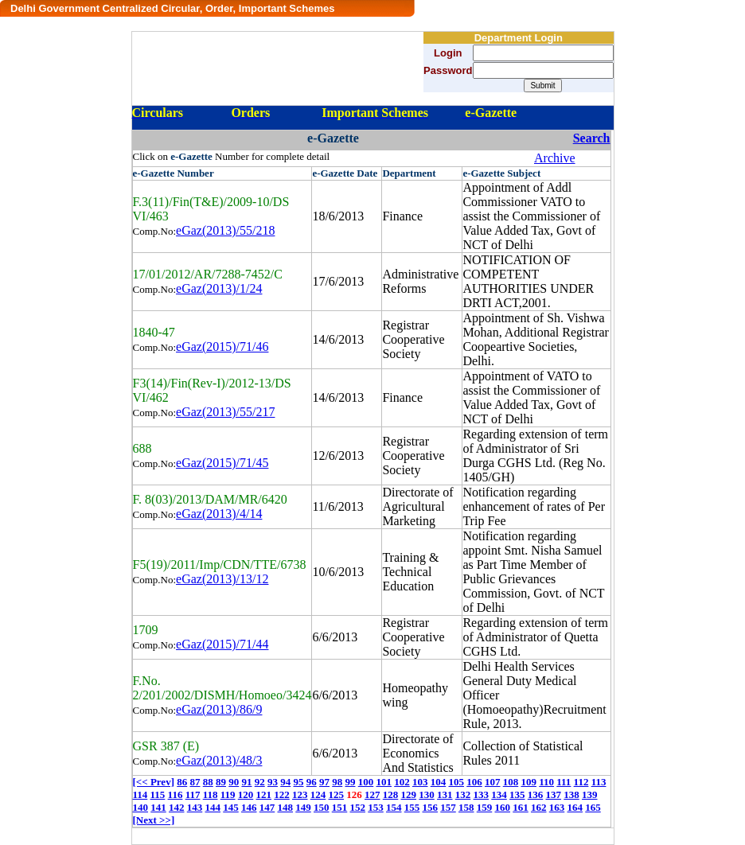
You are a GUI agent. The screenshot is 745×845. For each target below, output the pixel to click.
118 (210, 794)
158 (466, 807)
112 (581, 782)
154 (394, 807)
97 (324, 782)
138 (571, 794)
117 (193, 794)
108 (511, 782)
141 (158, 807)
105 (456, 782)
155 (412, 807)
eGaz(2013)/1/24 (219, 288)
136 (536, 794)
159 (485, 807)
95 (298, 782)
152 (358, 807)
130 (427, 794)
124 (318, 794)
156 (431, 807)
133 (482, 794)
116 (175, 794)
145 (231, 807)
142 (177, 807)
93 (272, 782)
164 (575, 807)
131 (445, 794)
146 (249, 807)
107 (493, 782)
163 (557, 807)
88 (208, 782)
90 (233, 782)
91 (246, 782)
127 (372, 794)
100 (366, 782)
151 (340, 807)
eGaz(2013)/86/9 (219, 709)
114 (140, 794)
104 (439, 782)
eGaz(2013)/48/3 (219, 760)
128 (391, 794)
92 (260, 782)
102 (402, 782)
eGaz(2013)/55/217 (225, 412)
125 (337, 794)
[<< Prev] (153, 782)
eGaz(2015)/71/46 (222, 346)
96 (311, 782)
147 (267, 807)
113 (599, 782)
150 (322, 807)
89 (221, 782)
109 (528, 782)
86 (182, 782)
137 (554, 794)
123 (300, 794)
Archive (554, 158)
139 (590, 794)
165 (593, 807)
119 (228, 794)
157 (448, 807)
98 (337, 782)
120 (246, 794)
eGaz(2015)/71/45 (222, 462)
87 (194, 782)
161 (521, 807)
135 (517, 794)
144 (213, 807)
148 (286, 807)
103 (420, 782)
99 (350, 782)
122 (282, 794)
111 (563, 782)
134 (499, 794)
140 (141, 807)
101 (384, 782)
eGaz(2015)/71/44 (222, 644)
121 (264, 794)
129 (409, 794)
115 (158, 794)
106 (474, 782)
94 (285, 782)
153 (376, 807)
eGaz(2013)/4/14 (219, 513)
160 (503, 807)
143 (195, 807)
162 (539, 807)
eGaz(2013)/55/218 (225, 230)
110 (546, 782)
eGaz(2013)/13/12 (222, 579)
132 (463, 794)
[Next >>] (154, 820)
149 (303, 807)
